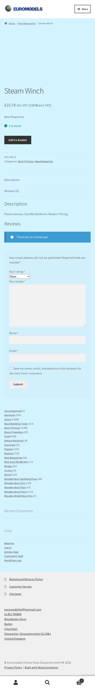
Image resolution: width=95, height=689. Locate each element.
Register (9, 543)
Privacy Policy (13, 667)
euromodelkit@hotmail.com (22, 609)
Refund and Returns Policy (26, 579)
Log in (7, 547)
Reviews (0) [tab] (11, 191)
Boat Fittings (26, 161)
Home (12, 23)
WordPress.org (12, 560)
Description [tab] (11, 180)
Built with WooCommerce (41, 667)
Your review (17, 281)
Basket (73, 680)
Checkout (15, 594)
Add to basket (17, 140)
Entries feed (11, 552)
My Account (16, 682)
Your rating (17, 271)
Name (14, 333)
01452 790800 (12, 614)
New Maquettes (27, 23)
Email (14, 351)
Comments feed (13, 556)
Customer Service (20, 586)
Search (47, 682)
